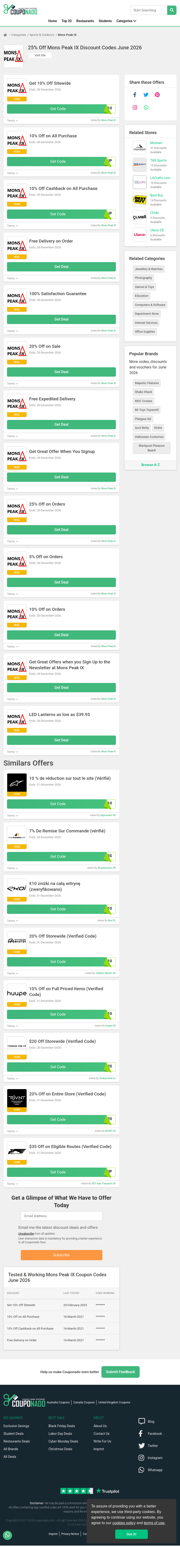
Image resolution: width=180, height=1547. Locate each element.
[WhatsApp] (9, 1535)
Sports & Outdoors (42, 35)
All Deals (9, 1458)
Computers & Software (150, 305)
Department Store (147, 313)
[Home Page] (7, 35)
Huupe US (110, 1025)
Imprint (98, 1450)
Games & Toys (144, 287)
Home (52, 21)
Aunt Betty (142, 427)
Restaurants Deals (16, 1443)
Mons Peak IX (67, 35)
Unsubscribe (26, 1233)
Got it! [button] (131, 1534)
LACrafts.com (160, 178)
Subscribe (61, 1255)
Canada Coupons (84, 1403)
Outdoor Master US (106, 973)
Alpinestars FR (108, 815)
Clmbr (154, 213)
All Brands (10, 1450)
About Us (100, 1427)
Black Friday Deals (61, 1427)
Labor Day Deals (60, 1435)
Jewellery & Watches (149, 269)
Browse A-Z (151, 465)
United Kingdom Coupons (114, 1403)
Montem (156, 143)
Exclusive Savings (16, 1427)
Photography (143, 278)
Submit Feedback (120, 1373)
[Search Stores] (172, 10)
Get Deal (61, 266)
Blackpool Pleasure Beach (152, 448)
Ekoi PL (112, 920)
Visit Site (40, 55)
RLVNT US (110, 1131)
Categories (124, 21)
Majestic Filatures (147, 383)
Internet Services (146, 322)
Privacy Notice (70, 1535)
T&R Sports (158, 160)
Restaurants (85, 21)
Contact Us (101, 1435)
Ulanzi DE (157, 230)
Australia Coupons (58, 1403)
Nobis (158, 427)
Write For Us (102, 1443)
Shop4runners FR (107, 868)
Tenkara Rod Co (107, 1078)
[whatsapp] (146, 107)
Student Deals (13, 1435)
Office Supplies (145, 331)
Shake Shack (143, 392)
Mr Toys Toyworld (147, 410)
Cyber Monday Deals (63, 1443)
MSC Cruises (143, 401)
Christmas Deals (60, 1450)
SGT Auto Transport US (104, 1183)
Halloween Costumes (149, 437)
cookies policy (124, 1523)
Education (141, 295)
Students (105, 21)
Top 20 (67, 21)
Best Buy (156, 195)
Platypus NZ (143, 419)
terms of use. (154, 1523)
